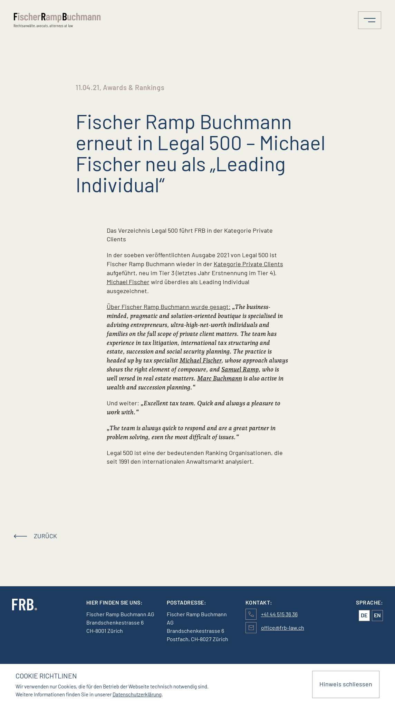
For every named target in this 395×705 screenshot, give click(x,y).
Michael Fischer (128, 282)
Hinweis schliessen (345, 684)
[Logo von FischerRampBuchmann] (58, 20)
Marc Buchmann (219, 378)
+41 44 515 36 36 (279, 614)
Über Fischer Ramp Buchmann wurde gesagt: (169, 306)
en (377, 615)
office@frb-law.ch (282, 627)
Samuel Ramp (240, 369)
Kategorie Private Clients (248, 264)
